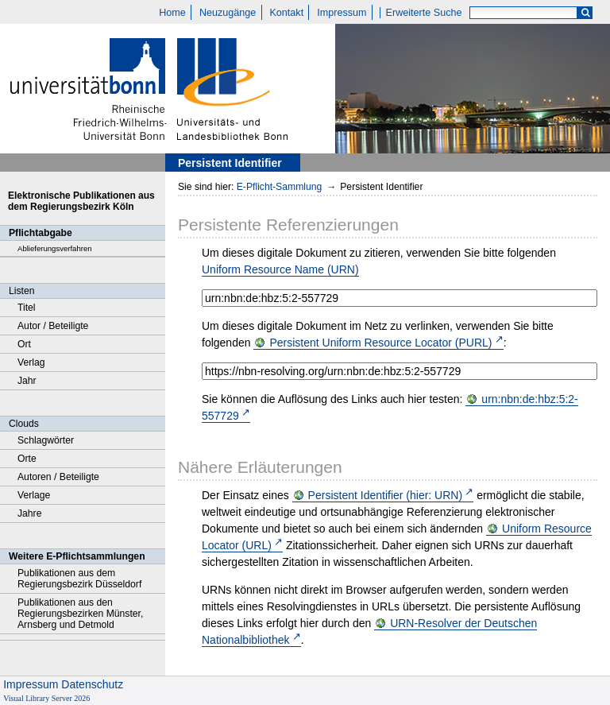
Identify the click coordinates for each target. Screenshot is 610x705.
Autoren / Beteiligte (58, 476)
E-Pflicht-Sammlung (279, 186)
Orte (27, 458)
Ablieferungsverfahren (54, 248)
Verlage (33, 495)
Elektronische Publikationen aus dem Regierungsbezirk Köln (81, 201)
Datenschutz (92, 684)
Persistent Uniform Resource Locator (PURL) (380, 342)
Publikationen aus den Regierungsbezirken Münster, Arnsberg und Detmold (80, 613)
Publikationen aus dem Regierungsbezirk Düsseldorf (79, 578)
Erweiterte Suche (424, 12)
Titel (26, 307)
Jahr (27, 380)
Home (172, 12)
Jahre (29, 513)
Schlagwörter (45, 440)
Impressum (341, 12)
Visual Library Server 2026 (46, 698)
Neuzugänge (227, 12)
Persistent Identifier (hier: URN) (385, 495)
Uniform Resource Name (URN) (280, 269)
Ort (24, 344)
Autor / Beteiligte (52, 325)
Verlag (31, 362)
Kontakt (286, 12)
